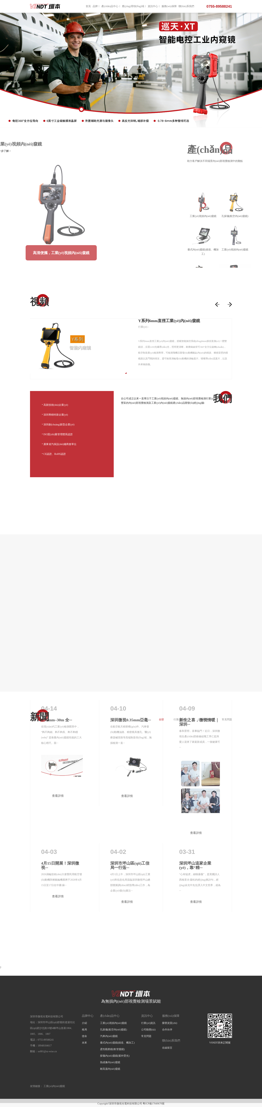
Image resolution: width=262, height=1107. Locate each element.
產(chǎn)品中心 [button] (110, 6)
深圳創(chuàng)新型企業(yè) (58, 424)
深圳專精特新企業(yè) (55, 414)
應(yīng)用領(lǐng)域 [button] (134, 6)
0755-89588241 (219, 6)
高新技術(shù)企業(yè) (55, 404)
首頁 (88, 6)
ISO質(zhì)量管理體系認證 (57, 434)
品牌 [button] (96, 6)
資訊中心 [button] (154, 6)
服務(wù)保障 (169, 6)
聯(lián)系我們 (186, 6)
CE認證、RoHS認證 (54, 454)
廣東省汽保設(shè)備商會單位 (59, 444)
